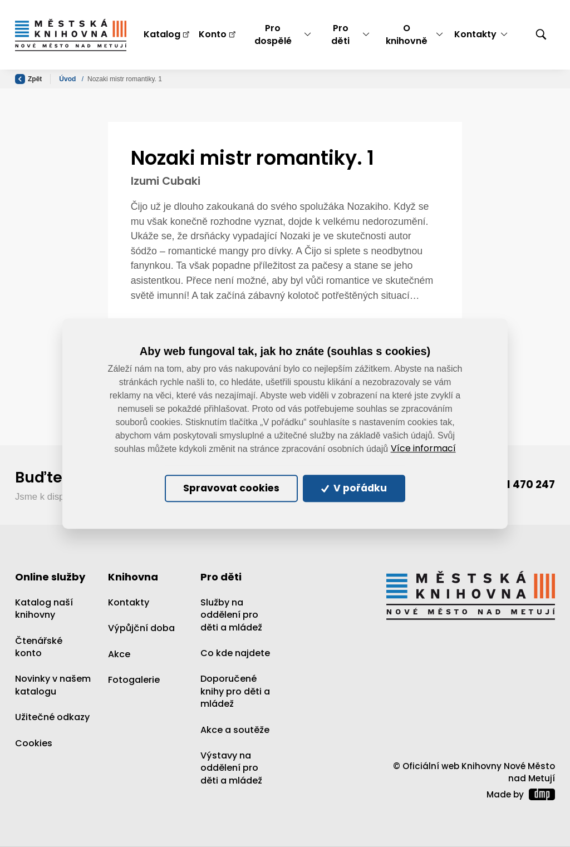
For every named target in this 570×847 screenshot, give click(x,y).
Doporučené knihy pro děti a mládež (235, 692)
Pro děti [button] (340, 34)
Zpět (28, 79)
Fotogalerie (134, 679)
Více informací (423, 448)
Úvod (68, 79)
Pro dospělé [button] (273, 34)
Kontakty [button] (475, 34)
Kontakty (128, 602)
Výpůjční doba (141, 628)
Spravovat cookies (231, 488)
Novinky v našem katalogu (53, 685)
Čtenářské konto (38, 646)
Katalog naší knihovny (44, 608)
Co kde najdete (235, 653)
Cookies (33, 743)
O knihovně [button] (407, 34)
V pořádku (355, 488)
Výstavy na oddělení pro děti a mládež (231, 768)
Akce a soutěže (234, 729)
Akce (119, 654)
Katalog (162, 34)
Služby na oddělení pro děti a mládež (231, 615)
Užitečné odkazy (52, 717)
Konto (213, 34)
